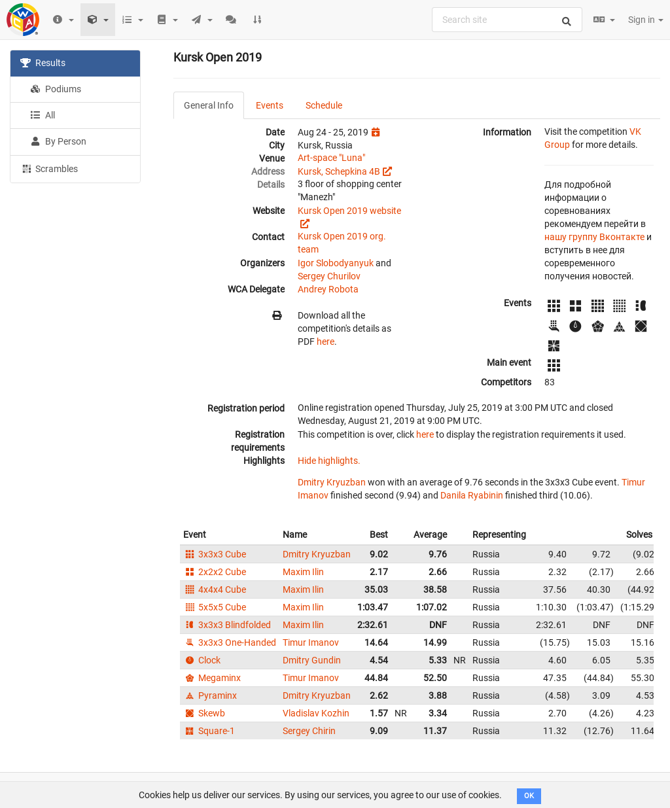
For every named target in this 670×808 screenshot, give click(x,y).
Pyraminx (210, 695)
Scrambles (49, 168)
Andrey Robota (328, 289)
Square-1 (209, 731)
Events (269, 105)
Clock (201, 660)
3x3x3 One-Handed (229, 642)
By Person (58, 141)
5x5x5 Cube (214, 607)
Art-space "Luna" (331, 157)
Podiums (55, 89)
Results (42, 63)
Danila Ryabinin (471, 495)
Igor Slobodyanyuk (336, 263)
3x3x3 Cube (214, 554)
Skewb (204, 713)
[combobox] (507, 19)
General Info (209, 105)
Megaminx (212, 678)
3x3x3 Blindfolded (227, 625)
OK (529, 796)
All (42, 115)
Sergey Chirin (309, 731)
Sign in (645, 19)
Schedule (324, 105)
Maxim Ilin (303, 572)
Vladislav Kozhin (316, 713)
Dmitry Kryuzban (332, 482)
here (325, 341)
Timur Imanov (311, 642)
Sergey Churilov (329, 276)
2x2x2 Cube (214, 572)
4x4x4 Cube (214, 589)
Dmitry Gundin (312, 660)
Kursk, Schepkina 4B (339, 171)
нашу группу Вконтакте (594, 237)
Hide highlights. (329, 460)
